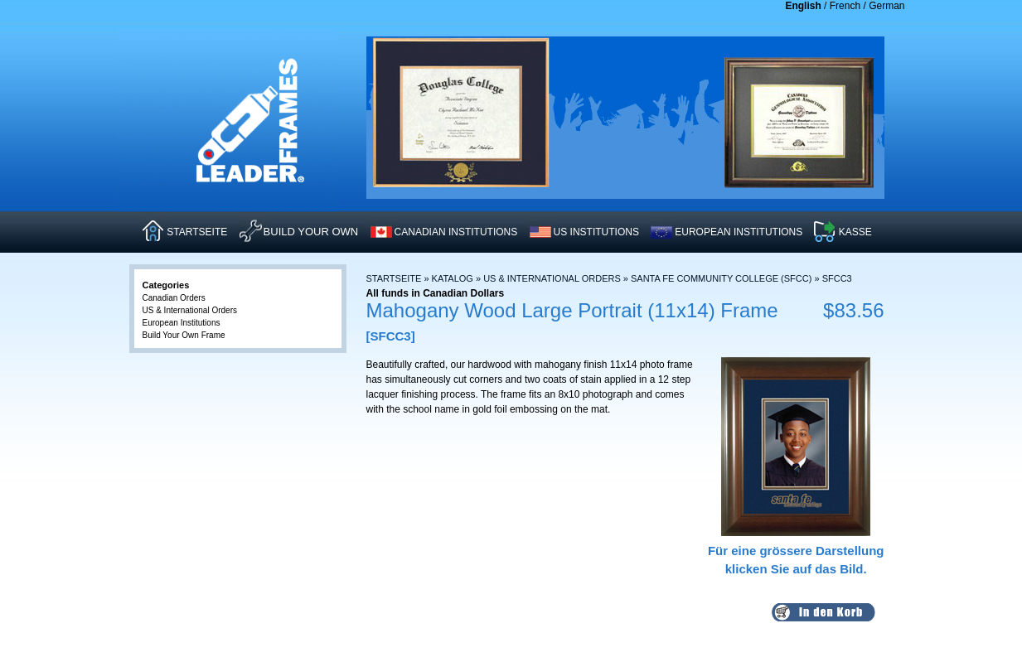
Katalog (452, 278)
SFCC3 (837, 278)
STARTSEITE (197, 232)
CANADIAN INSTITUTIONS (456, 232)
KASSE (855, 232)
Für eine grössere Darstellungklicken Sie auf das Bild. (796, 550)
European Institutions (181, 322)
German (886, 6)
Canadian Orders (174, 297)
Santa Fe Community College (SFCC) (721, 278)
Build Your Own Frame (184, 335)
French (845, 6)
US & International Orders (552, 278)
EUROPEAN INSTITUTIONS (738, 232)
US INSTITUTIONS (596, 232)
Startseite (394, 278)
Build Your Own (311, 231)
